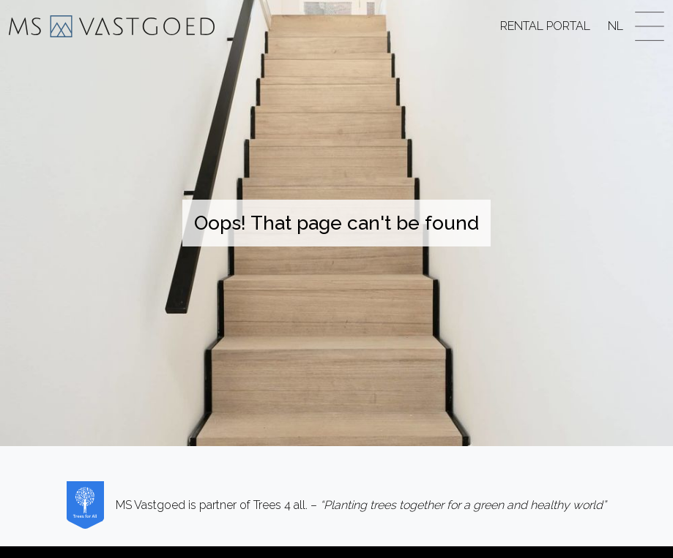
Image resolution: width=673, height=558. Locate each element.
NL (615, 26)
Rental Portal (545, 26)
